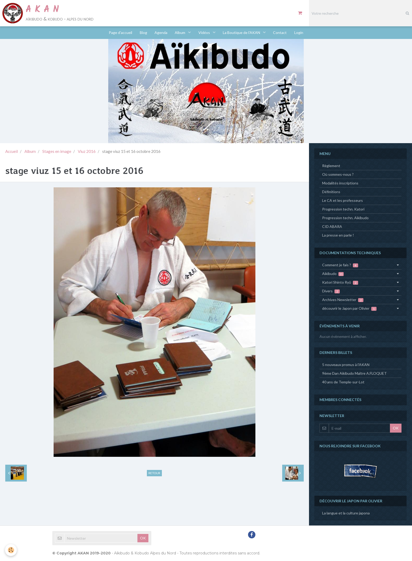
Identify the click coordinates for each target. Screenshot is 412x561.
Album (180, 33)
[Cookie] (11, 550)
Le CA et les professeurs (342, 200)
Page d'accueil (119, 33)
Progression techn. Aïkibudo (345, 218)
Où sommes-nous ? (338, 174)
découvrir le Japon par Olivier (349, 308)
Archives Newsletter (342, 299)
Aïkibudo (333, 273)
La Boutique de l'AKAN (243, 33)
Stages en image (56, 151)
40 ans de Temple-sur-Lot (343, 382)
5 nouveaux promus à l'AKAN (345, 364)
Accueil (11, 151)
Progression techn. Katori (343, 209)
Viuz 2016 (87, 151)
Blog (142, 33)
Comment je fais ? (340, 265)
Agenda (160, 33)
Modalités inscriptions (340, 183)
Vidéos (205, 33)
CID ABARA (332, 226)
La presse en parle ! (338, 235)
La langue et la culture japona (346, 513)
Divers (331, 291)
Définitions (331, 191)
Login (300, 33)
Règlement (331, 165)
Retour (154, 473)
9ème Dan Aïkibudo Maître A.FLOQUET (354, 373)
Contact (281, 33)
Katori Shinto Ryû (340, 282)
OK (396, 428)
